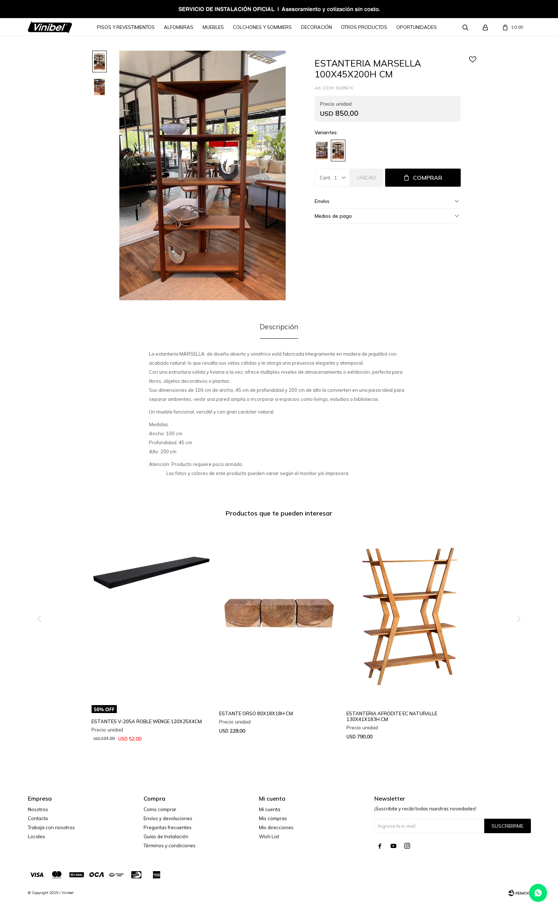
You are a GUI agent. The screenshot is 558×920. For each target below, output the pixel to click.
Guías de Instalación (166, 836)
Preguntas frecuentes (168, 827)
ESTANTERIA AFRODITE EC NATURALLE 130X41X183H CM (391, 716)
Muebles (213, 27)
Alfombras (178, 27)
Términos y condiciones (170, 845)
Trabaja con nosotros (51, 827)
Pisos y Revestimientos (126, 27)
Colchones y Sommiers (262, 27)
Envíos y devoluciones (168, 818)
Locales (36, 836)
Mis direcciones (276, 827)
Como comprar (160, 809)
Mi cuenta (269, 809)
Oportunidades (416, 27)
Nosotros (38, 809)
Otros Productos (364, 27)
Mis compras (273, 818)
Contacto (38, 818)
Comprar (427, 177)
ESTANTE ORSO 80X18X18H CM (256, 713)
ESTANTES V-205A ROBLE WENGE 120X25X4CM (146, 721)
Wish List (269, 836)
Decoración (316, 27)
